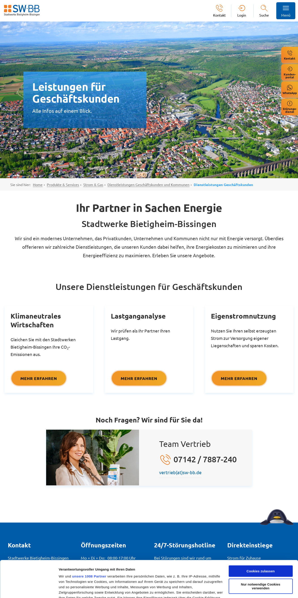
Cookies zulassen (261, 534)
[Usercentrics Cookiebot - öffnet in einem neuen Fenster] (29, 589)
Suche (264, 15)
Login (241, 15)
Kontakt (219, 15)
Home (38, 184)
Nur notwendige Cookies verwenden (260, 549)
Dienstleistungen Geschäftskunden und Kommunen (148, 184)
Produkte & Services (63, 184)
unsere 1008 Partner (89, 540)
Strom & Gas (93, 184)
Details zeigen (70, 589)
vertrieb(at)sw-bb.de (180, 472)
